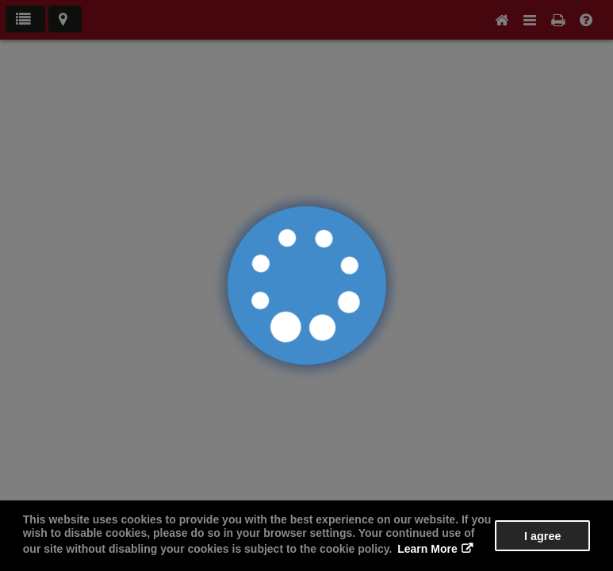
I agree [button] (542, 536)
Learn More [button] (427, 548)
